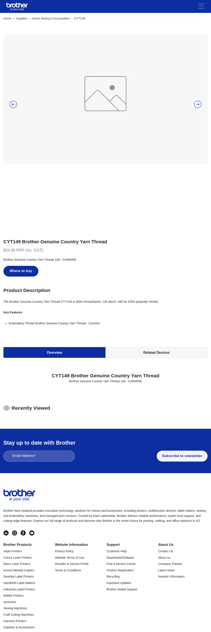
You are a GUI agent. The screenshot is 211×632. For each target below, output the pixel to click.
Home (7, 18)
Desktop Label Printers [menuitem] (18, 564)
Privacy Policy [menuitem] (64, 539)
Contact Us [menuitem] (165, 539)
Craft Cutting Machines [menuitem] (18, 602)
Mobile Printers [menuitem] (13, 583)
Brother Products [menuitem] (17, 532)
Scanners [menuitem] (9, 590)
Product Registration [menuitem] (120, 558)
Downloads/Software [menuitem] (120, 545)
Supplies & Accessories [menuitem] (19, 615)
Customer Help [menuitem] (117, 539)
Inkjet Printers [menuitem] (12, 539)
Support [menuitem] (113, 532)
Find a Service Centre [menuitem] (121, 552)
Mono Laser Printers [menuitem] (16, 552)
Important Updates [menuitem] (119, 571)
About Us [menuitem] (165, 532)
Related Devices (156, 328)
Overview (54, 328)
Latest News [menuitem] (166, 558)
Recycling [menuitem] (113, 564)
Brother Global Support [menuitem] (122, 577)
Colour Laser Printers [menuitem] (17, 545)
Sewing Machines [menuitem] (15, 596)
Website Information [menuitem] (71, 532)
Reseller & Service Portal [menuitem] (72, 552)
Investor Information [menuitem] (171, 564)
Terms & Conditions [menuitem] (68, 558)
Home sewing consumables (51, 18)
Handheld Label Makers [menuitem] (19, 571)
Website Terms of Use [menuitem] (69, 545)
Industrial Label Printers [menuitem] (19, 577)
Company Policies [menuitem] (170, 552)
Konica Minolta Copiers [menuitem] (18, 558)
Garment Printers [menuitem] (14, 609)
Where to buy (21, 246)
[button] (13, 95)
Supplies (21, 18)
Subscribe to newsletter (182, 444)
